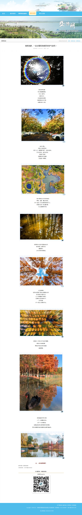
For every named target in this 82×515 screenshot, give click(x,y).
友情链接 (74, 505)
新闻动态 (78, 41)
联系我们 (69, 505)
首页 (69, 41)
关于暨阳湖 (59, 505)
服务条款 (65, 505)
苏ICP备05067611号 (72, 507)
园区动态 (73, 41)
